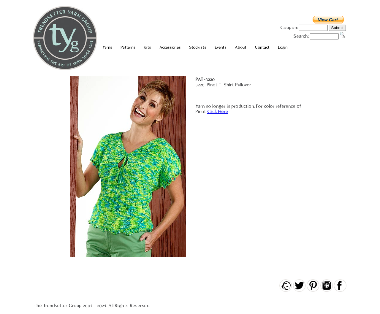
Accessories (170, 47)
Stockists (197, 47)
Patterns (128, 47)
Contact (262, 47)
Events (221, 47)
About (240, 47)
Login (282, 47)
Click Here (217, 111)
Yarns (107, 47)
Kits (147, 47)
